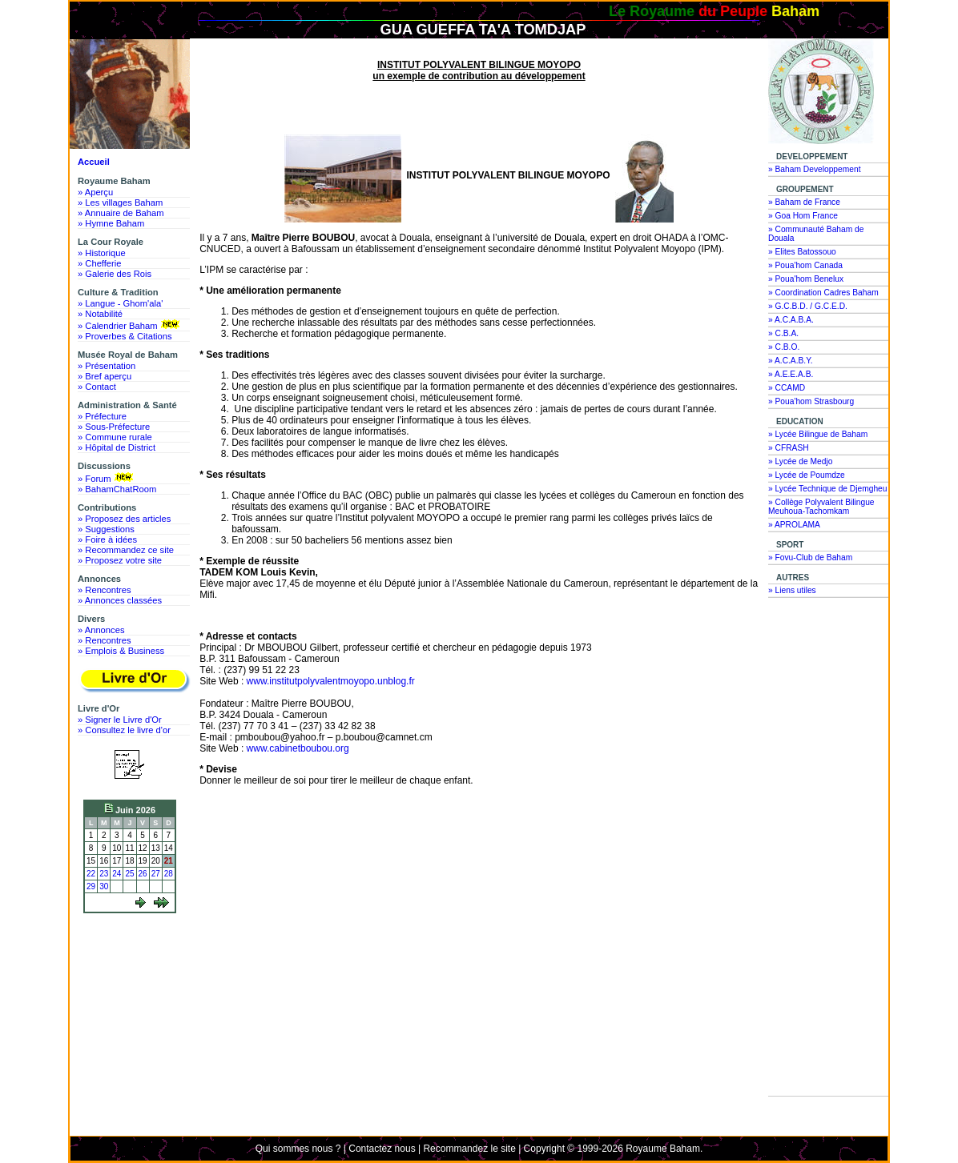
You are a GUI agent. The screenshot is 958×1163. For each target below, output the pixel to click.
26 (143, 873)
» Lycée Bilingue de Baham (817, 434)
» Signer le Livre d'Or (120, 719)
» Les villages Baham (120, 202)
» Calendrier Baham (130, 325)
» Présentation (106, 366)
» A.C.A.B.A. (791, 319)
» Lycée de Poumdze (806, 475)
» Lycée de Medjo (800, 461)
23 (103, 873)
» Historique (102, 253)
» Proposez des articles (124, 518)
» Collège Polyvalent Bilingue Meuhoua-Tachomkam (821, 506)
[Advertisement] (134, 978)
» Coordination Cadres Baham (823, 292)
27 (155, 873)
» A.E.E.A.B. (790, 374)
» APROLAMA (794, 524)
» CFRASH (788, 447)
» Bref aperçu (104, 376)
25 (129, 873)
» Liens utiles (792, 590)
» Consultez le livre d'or (124, 730)
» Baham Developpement (814, 169)
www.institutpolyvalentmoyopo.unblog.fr (331, 681)
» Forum (107, 477)
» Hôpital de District (116, 447)
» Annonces (101, 630)
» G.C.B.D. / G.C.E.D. (807, 306)
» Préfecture (102, 416)
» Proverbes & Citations (125, 336)
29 (91, 886)
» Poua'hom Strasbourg (811, 401)
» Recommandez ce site (126, 550)
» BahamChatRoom (117, 489)
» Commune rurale (115, 437)
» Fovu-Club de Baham (810, 557)
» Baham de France (804, 202)
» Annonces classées (120, 600)
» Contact (97, 386)
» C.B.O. (783, 347)
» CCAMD (786, 387)
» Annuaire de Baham (121, 213)
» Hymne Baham (111, 223)
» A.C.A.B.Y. (790, 360)
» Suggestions (106, 529)
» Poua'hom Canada (805, 265)
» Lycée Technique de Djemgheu (828, 488)
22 (91, 873)
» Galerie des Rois (114, 274)
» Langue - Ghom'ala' (120, 303)
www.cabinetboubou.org (298, 748)
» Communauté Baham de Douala (815, 234)
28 (168, 873)
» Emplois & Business (121, 651)
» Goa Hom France (803, 215)
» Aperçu (95, 192)
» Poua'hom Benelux (805, 279)
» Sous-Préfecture (114, 426)
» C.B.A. (783, 333)
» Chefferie (100, 263)
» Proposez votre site (120, 560)
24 (116, 873)
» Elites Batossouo (802, 251)
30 (103, 886)
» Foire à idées (107, 539)
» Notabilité (100, 314)
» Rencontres (104, 590)
